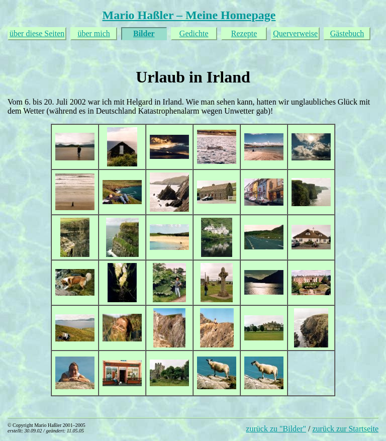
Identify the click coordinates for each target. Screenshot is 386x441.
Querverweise (295, 33)
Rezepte (244, 33)
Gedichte (194, 33)
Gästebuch (347, 33)
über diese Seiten (37, 33)
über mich (93, 33)
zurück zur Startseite (346, 428)
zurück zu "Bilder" (276, 428)
